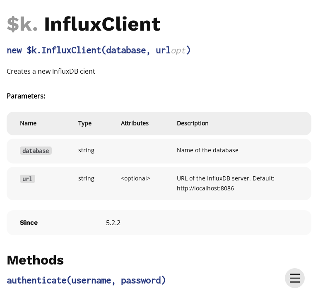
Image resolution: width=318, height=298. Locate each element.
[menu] (295, 278)
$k (19, 24)
